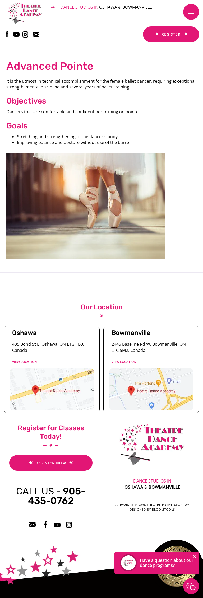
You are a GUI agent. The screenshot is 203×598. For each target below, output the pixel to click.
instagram (25, 34)
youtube (16, 34)
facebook (7, 34)
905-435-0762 (50, 495)
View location (24, 361)
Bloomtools (163, 509)
